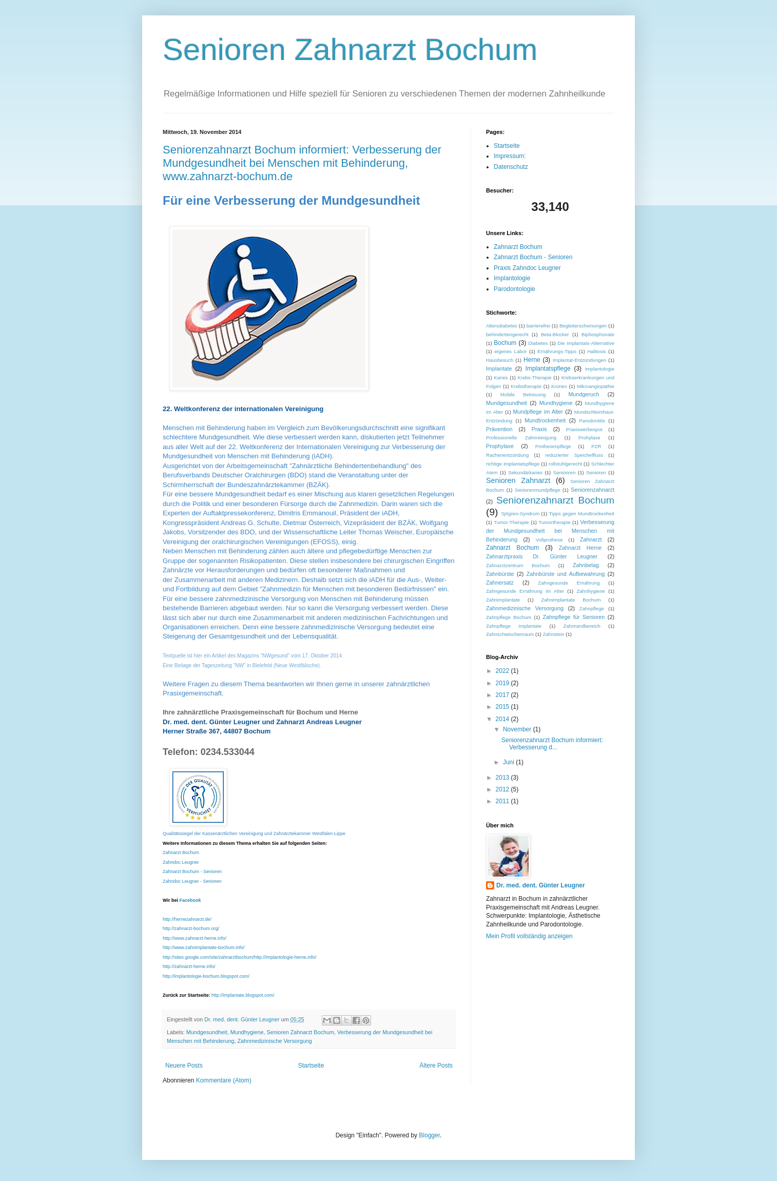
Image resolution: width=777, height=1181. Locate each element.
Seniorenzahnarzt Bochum (555, 500)
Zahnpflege (591, 608)
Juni (509, 762)
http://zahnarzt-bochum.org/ (191, 928)
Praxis (539, 429)
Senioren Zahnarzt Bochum (350, 49)
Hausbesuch (499, 360)
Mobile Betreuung (523, 394)
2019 (503, 683)
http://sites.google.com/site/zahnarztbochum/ (208, 957)
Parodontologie (514, 289)
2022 (503, 670)
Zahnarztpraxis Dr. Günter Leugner (541, 556)
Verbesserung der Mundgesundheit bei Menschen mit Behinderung (550, 531)
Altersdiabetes (501, 325)
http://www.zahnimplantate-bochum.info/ (204, 947)
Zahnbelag (586, 565)
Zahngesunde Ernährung (568, 583)
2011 (503, 801)
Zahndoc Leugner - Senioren (192, 881)
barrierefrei (538, 325)
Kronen (559, 386)
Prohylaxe (589, 437)
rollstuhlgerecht (565, 464)
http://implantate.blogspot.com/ (243, 995)
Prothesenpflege (553, 446)
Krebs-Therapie (535, 377)
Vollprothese (549, 540)
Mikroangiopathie (595, 386)
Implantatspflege (548, 368)
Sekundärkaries (525, 472)
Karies (501, 377)
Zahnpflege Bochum (508, 617)
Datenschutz (511, 166)
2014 (503, 719)
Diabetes (538, 343)
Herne (531, 359)
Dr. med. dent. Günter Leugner (540, 885)
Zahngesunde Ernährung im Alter (525, 591)
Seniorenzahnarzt (592, 490)
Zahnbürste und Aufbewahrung (566, 574)
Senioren (596, 472)
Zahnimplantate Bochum (570, 600)
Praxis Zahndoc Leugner (527, 268)
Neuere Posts (184, 1065)
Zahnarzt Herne (580, 548)
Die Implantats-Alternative (585, 343)
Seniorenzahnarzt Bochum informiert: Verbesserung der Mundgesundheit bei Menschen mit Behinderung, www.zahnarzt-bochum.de (302, 163)
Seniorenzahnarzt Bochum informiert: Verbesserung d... (552, 744)
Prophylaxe (500, 446)
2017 (503, 695)
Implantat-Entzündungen (580, 360)
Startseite (311, 1065)
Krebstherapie (526, 386)
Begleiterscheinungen (583, 325)
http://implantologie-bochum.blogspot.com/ (206, 976)
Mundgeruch (583, 394)
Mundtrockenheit (545, 420)
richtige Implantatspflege (512, 464)
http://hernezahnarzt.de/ (187, 919)
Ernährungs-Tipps (556, 351)
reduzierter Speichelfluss (574, 455)
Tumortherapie (555, 522)
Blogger (429, 1135)
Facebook (190, 900)
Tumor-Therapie (511, 522)
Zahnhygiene (590, 591)
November (518, 729)
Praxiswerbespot (584, 429)
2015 (503, 706)
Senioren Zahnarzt (518, 480)
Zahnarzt (591, 539)
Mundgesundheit (206, 1032)
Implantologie (512, 278)
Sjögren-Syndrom (520, 513)
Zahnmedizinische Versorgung (274, 1041)
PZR (596, 446)
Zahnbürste (500, 574)
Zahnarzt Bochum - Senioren (192, 871)
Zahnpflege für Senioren (573, 617)
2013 (503, 777)
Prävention (499, 429)
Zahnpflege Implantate (513, 626)
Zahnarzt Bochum (181, 852)
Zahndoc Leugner (181, 862)
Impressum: (510, 156)
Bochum (505, 342)
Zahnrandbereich (581, 626)
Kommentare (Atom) (223, 1080)
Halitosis (596, 351)
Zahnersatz (500, 582)
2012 (503, 789)
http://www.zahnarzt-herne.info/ (194, 938)
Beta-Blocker (555, 334)
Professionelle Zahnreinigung (521, 437)
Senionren (564, 472)
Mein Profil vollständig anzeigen (529, 936)
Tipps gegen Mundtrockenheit (581, 513)
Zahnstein (553, 634)
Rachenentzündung (507, 455)
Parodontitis (592, 420)
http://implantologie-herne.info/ (285, 957)
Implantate (499, 368)
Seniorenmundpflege (537, 490)
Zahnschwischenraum (510, 634)
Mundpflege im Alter (538, 412)
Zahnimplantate (503, 600)
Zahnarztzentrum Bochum (518, 565)
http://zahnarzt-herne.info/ (189, 966)
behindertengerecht (507, 334)
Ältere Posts (436, 1065)
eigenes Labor (510, 351)
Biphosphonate (597, 334)
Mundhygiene (247, 1032)
